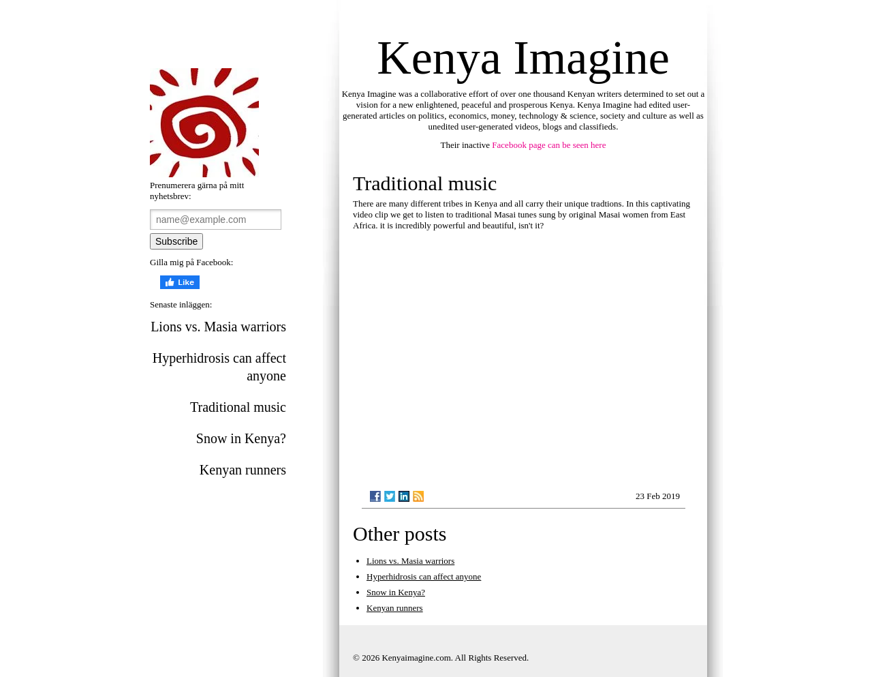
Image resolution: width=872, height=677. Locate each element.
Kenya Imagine (523, 57)
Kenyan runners (243, 469)
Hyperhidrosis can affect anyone (219, 366)
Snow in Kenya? (241, 438)
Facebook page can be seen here (549, 145)
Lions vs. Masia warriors (218, 326)
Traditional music (238, 407)
